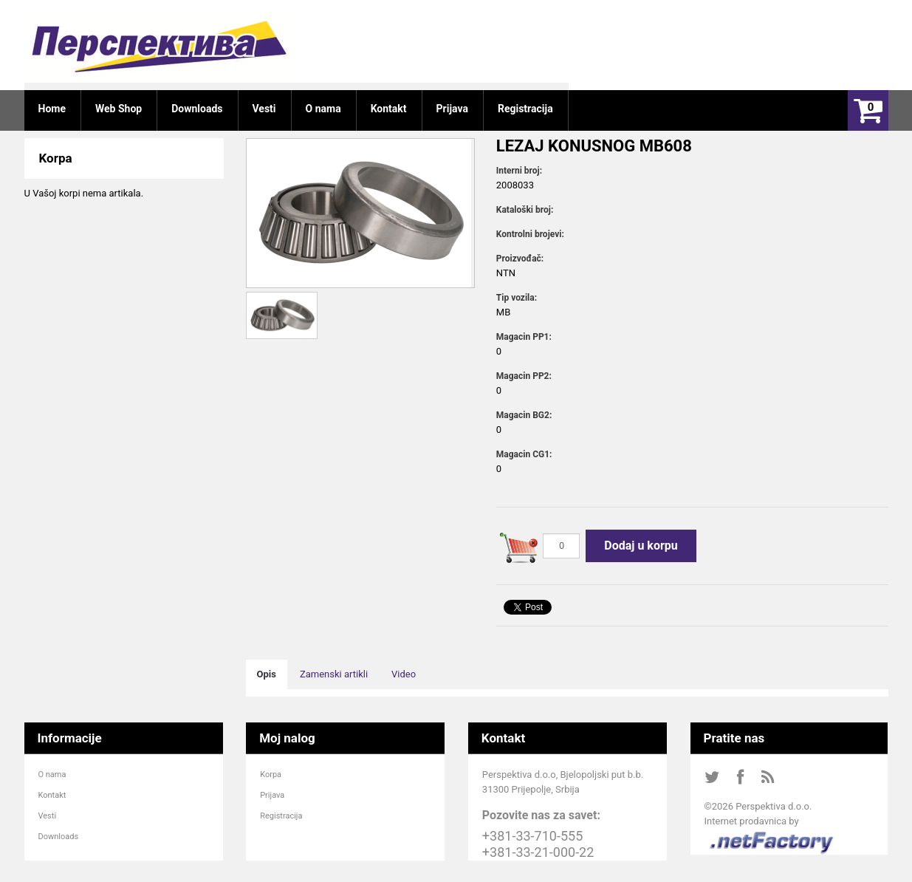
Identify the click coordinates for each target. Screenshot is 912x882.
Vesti (47, 816)
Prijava (272, 795)
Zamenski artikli (334, 674)
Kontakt (52, 795)
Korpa (270, 774)
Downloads (58, 836)
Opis (266, 674)
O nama (52, 774)
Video (403, 674)
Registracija (281, 816)
